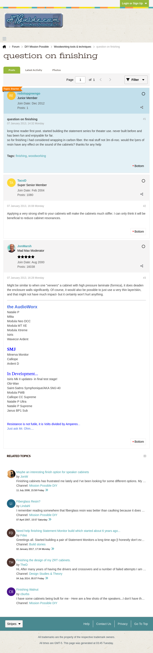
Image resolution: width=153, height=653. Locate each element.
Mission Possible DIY (43, 485)
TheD (23, 564)
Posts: (21, 108)
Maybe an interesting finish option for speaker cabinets (52, 472)
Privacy (123, 624)
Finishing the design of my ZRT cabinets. (43, 560)
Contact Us (103, 624)
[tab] (11, 70)
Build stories (37, 544)
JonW (24, 476)
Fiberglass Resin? (28, 501)
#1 (144, 118)
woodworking (37, 156)
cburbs (24, 594)
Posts (12, 70)
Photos (56, 70)
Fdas (23, 535)
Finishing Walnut (27, 589)
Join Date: (24, 103)
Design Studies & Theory (45, 573)
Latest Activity (33, 70)
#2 (144, 206)
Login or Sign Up (134, 3)
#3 (144, 277)
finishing (21, 156)
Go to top (141, 624)
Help (86, 624)
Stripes (14, 624)
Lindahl (25, 506)
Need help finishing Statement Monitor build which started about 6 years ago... (68, 531)
